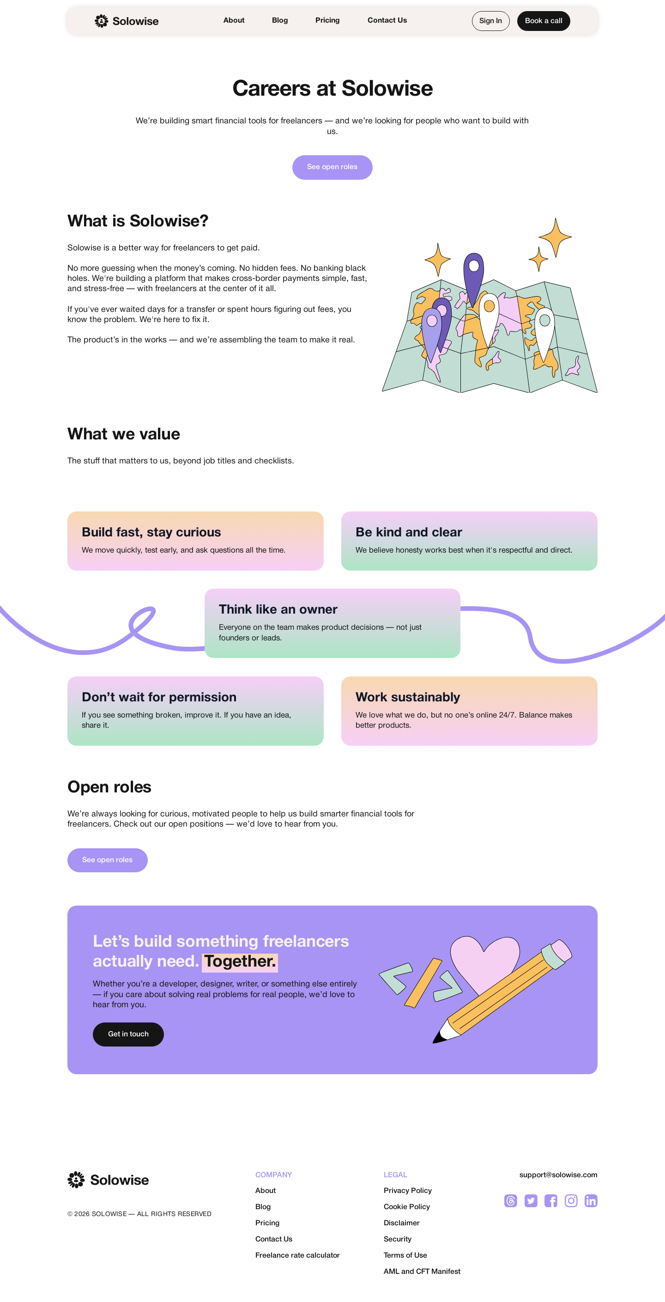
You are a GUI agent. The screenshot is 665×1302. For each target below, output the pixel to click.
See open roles (332, 167)
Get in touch (128, 1034)
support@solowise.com (559, 1175)
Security (397, 1239)
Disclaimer (402, 1223)
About (234, 21)
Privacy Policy (408, 1191)
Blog (280, 21)
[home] (127, 21)
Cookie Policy (407, 1207)
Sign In (490, 21)
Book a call (543, 21)
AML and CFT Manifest (422, 1272)
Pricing (327, 21)
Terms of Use (405, 1256)
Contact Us (387, 21)
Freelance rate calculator (297, 1256)
